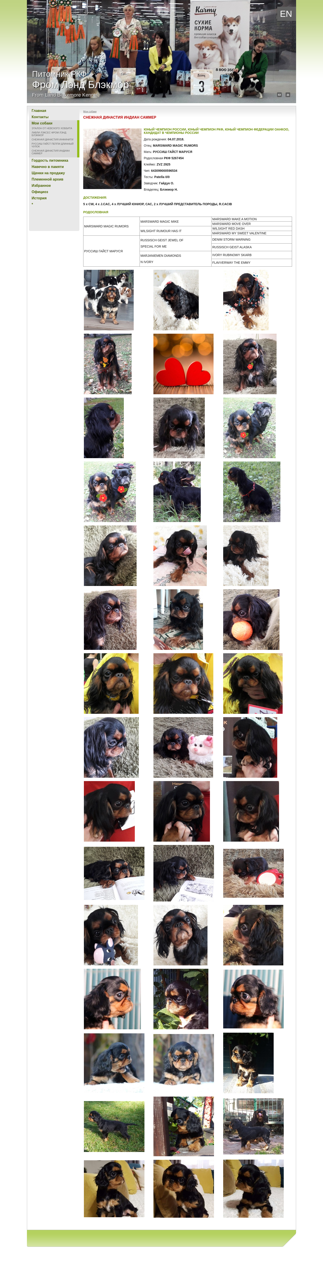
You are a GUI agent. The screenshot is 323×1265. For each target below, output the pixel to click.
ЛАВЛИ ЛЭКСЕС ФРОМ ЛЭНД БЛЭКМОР (49, 134)
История (39, 198)
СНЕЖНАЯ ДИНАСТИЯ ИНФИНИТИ (52, 139)
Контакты (40, 117)
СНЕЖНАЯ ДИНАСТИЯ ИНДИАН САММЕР (51, 152)
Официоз (40, 192)
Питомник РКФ (80, 84)
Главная (39, 111)
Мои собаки (42, 123)
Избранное (41, 185)
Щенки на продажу (48, 173)
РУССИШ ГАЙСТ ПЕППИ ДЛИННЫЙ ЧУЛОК (53, 145)
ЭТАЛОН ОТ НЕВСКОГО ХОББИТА (52, 128)
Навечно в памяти (48, 167)
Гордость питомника (50, 160)
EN (286, 14)
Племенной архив (47, 179)
